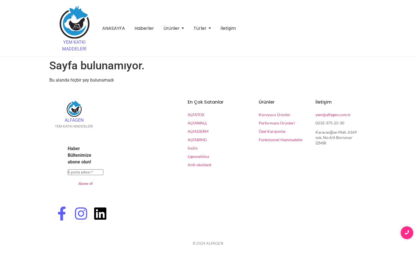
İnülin (193, 148)
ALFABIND (197, 139)
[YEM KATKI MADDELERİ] (74, 22)
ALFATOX (196, 114)
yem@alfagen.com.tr (333, 114)
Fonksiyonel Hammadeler (281, 139)
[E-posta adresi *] (85, 172)
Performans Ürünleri (277, 123)
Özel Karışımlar (272, 131)
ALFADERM (198, 131)
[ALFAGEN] (74, 108)
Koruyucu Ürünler (274, 114)
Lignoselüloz (198, 156)
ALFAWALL (197, 123)
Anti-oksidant (199, 164)
